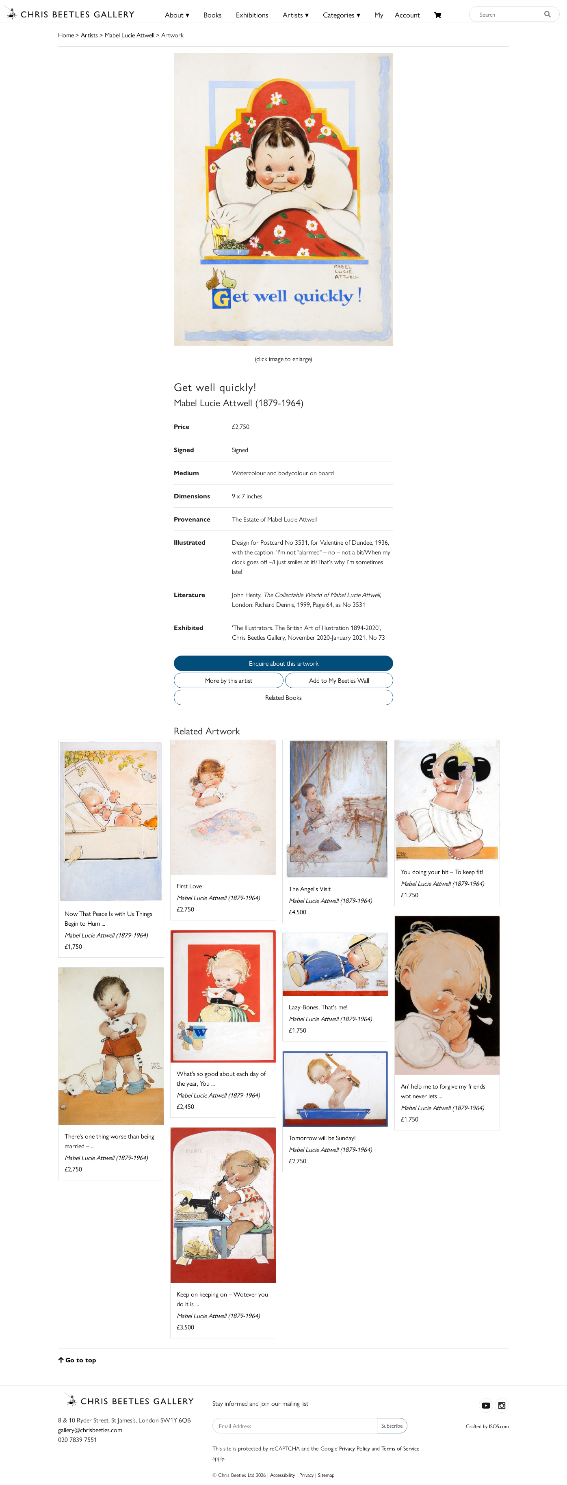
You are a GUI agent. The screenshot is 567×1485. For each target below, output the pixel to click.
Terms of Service (400, 1448)
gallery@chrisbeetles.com (90, 1429)
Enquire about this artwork (283, 663)
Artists (89, 34)
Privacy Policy (354, 1448)
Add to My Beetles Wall (339, 680)
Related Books (283, 697)
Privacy (306, 1475)
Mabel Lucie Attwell (129, 34)
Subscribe (392, 1425)
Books (212, 14)
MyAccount (397, 14)
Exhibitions (252, 14)
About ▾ (177, 14)
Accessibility (282, 1475)
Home (66, 34)
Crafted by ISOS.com (487, 1426)
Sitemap (326, 1475)
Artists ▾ (296, 14)
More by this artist (228, 680)
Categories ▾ (341, 14)
